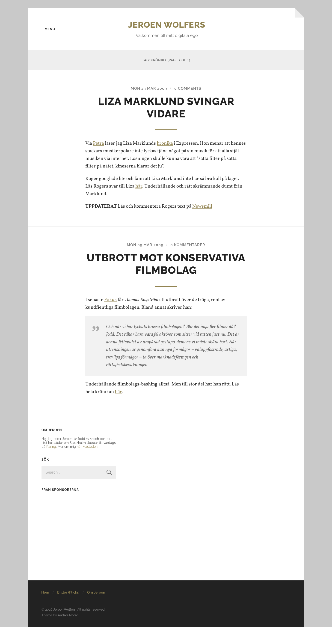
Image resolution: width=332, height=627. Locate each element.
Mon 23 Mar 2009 (149, 88)
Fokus (110, 299)
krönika (165, 143)
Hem (45, 592)
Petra (98, 143)
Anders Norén (68, 615)
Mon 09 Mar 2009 (145, 245)
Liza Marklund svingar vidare (166, 107)
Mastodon (90, 446)
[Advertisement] (70, 525)
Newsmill (202, 206)
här (138, 186)
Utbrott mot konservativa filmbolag (166, 264)
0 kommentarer (187, 245)
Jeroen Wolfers (166, 25)
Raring (51, 446)
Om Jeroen (96, 592)
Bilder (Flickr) (68, 592)
